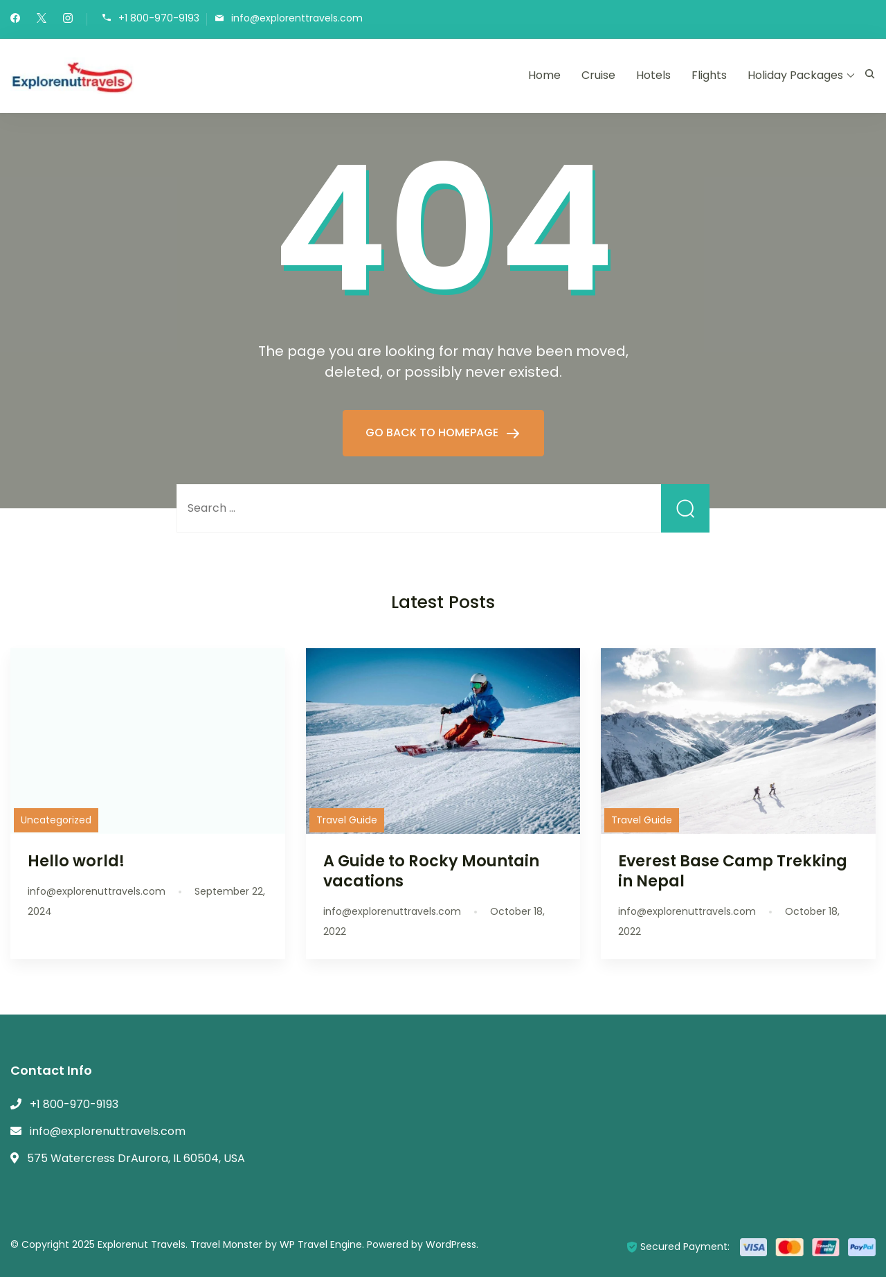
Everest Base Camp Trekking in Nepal (732, 871)
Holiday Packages (795, 75)
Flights (709, 75)
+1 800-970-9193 (158, 18)
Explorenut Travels (142, 1244)
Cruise (598, 75)
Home (544, 75)
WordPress (451, 1244)
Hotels (653, 75)
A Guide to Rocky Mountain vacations (431, 871)
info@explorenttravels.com (297, 18)
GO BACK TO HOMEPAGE (433, 432)
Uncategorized (56, 820)
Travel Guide (346, 820)
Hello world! (76, 861)
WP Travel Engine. (322, 1244)
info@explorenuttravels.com (108, 1131)
